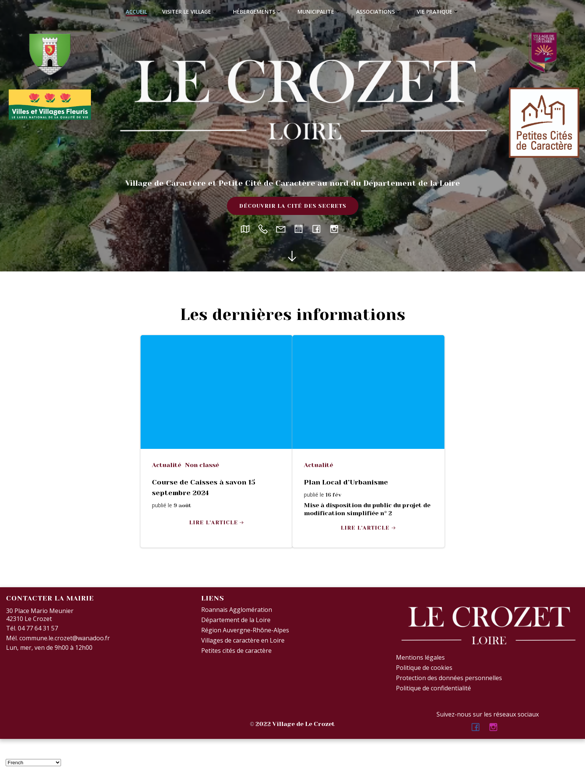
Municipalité (319, 11)
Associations (379, 11)
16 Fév (333, 495)
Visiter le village (190, 11)
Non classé (202, 465)
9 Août (182, 505)
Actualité (166, 465)
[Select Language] (33, 762)
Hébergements (257, 11)
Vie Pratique (438, 11)
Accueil (136, 11)
